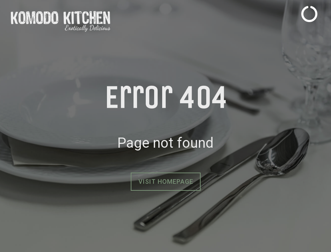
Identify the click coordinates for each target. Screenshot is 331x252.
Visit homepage (165, 181)
